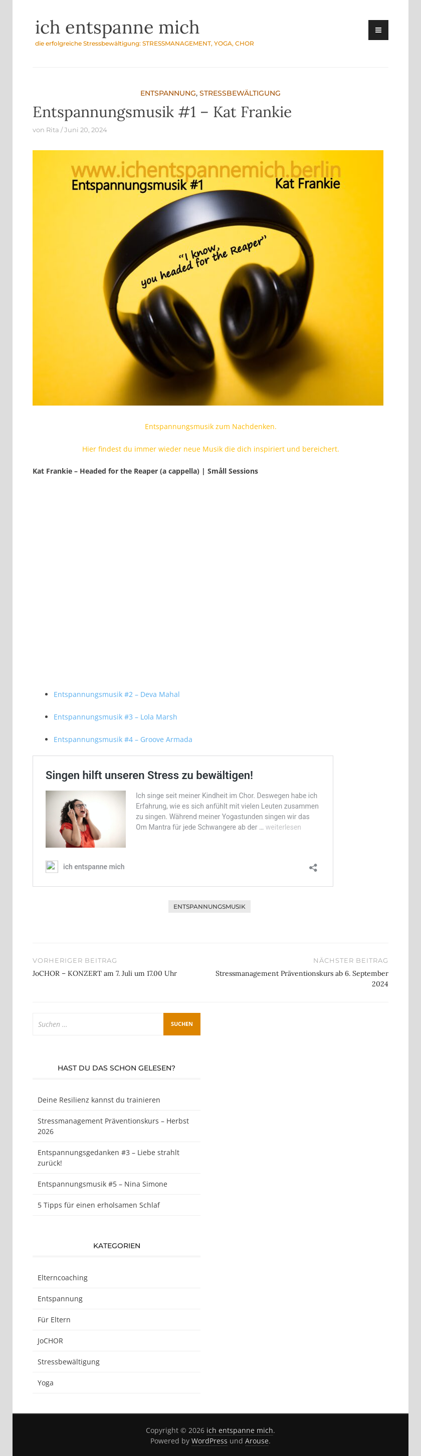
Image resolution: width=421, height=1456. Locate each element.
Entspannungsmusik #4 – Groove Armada (123, 739)
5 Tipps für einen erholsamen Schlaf (99, 1205)
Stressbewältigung (240, 93)
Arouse (257, 1440)
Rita (52, 130)
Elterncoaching (63, 1277)
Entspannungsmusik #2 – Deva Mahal (117, 694)
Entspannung (168, 93)
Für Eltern (54, 1319)
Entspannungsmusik (209, 906)
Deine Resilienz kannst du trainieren (99, 1100)
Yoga (46, 1382)
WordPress (209, 1440)
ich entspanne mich (117, 27)
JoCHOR (50, 1340)
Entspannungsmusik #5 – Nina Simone (102, 1184)
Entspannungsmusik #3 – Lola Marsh (115, 716)
